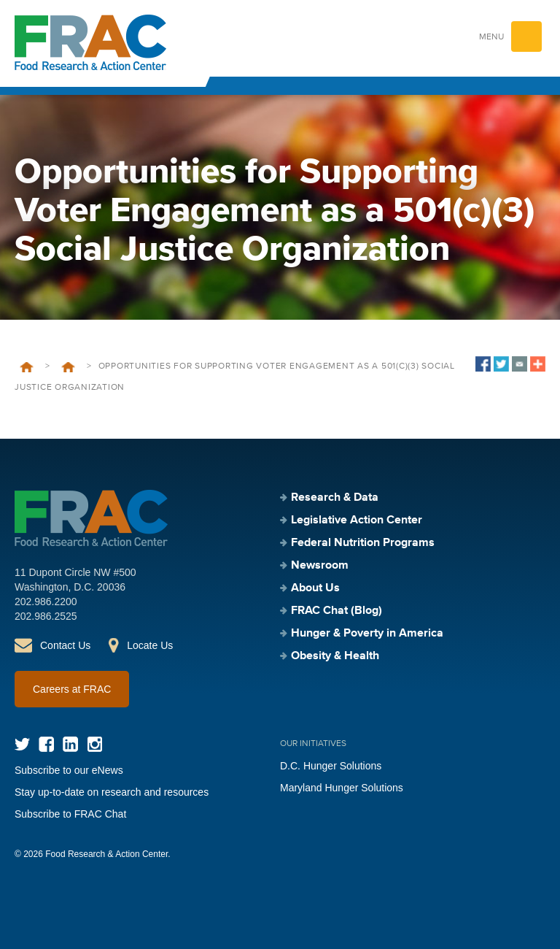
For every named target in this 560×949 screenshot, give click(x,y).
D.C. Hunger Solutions (330, 766)
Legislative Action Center (356, 520)
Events (68, 367)
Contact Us (65, 645)
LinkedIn (70, 744)
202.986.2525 (46, 616)
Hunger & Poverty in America (367, 633)
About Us (315, 588)
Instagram (94, 744)
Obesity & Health (335, 656)
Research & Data (334, 498)
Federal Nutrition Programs (363, 543)
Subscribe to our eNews (69, 770)
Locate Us (150, 645)
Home (27, 367)
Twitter (22, 744)
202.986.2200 (46, 601)
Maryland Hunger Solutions (341, 788)
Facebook (46, 744)
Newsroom (320, 566)
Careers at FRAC (72, 689)
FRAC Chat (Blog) (336, 611)
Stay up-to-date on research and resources (112, 792)
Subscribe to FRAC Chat (70, 814)
